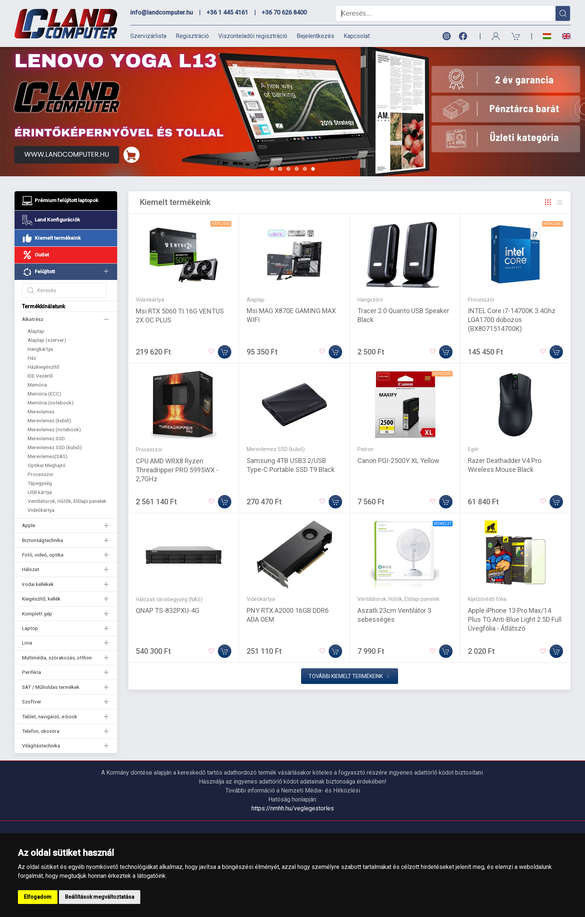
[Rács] (548, 202)
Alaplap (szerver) (47, 340)
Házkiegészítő (43, 367)
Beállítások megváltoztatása (99, 897)
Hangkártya (40, 349)
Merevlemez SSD (46, 438)
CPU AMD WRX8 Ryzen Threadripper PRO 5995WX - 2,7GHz (177, 470)
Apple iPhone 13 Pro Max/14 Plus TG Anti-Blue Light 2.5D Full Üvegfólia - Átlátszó (514, 619)
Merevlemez (41, 412)
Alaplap (36, 331)
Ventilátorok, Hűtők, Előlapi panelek (67, 501)
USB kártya (40, 492)
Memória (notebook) (50, 403)
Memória (37, 385)
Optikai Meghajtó (47, 465)
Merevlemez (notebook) (54, 429)
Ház (32, 358)
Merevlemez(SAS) (48, 456)
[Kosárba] (224, 352)
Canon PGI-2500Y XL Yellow (398, 460)
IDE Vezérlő (40, 376)
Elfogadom (37, 897)
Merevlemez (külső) (49, 420)
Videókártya (41, 510)
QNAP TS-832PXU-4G (167, 610)
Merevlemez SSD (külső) (55, 447)
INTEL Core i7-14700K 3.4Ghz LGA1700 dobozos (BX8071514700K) (512, 320)
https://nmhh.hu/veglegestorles (292, 808)
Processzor (41, 474)
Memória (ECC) (44, 394)
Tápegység (40, 483)
